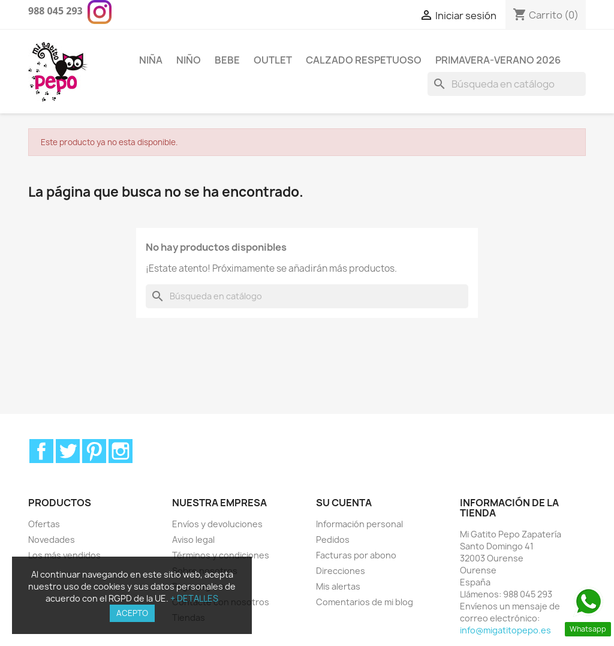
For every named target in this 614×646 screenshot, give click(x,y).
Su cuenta (344, 502)
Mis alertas (338, 586)
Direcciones (340, 570)
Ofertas (44, 524)
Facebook (41, 451)
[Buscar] (507, 84)
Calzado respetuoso (364, 60)
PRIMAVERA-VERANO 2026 (498, 60)
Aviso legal (193, 539)
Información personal (359, 524)
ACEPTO (132, 613)
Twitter (68, 451)
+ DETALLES (194, 598)
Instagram (121, 451)
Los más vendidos (64, 555)
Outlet (273, 60)
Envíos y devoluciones (217, 524)
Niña (150, 60)
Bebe (227, 60)
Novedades (51, 539)
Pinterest (94, 451)
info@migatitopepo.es (505, 630)
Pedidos (333, 539)
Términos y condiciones (220, 555)
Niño (188, 60)
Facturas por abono (356, 555)
